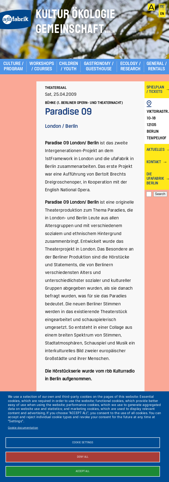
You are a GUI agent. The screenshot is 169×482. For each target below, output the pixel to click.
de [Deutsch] (162, 7)
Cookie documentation (23, 428)
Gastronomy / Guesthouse (99, 66)
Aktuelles (155, 150)
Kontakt (153, 162)
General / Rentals (156, 66)
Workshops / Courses (41, 66)
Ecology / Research (130, 66)
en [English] (162, 14)
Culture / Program (13, 66)
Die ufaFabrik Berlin (155, 178)
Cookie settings (82, 442)
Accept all (83, 471)
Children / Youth (68, 66)
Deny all (82, 456)
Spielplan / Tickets (155, 90)
